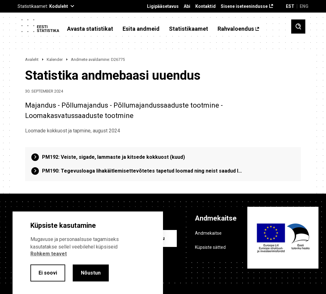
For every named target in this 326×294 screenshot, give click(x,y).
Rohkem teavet (48, 254)
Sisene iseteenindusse (244, 6)
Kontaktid (205, 6)
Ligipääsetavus (163, 6)
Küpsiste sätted (210, 247)
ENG (304, 6)
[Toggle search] (298, 26)
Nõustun (91, 273)
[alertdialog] (88, 252)
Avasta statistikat (90, 29)
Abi (187, 6)
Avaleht (32, 59)
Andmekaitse (208, 233)
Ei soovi (48, 273)
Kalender (55, 59)
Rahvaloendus (236, 29)
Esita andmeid (141, 29)
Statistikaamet (188, 29)
